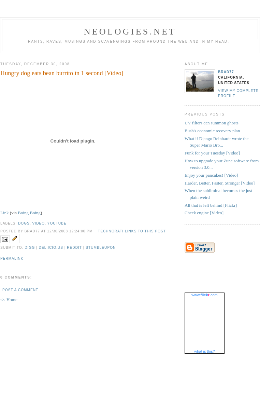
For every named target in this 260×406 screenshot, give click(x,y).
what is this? (204, 351)
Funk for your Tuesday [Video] (212, 152)
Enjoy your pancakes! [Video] (211, 175)
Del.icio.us (51, 247)
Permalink (12, 258)
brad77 (226, 72)
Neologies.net (130, 32)
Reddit (74, 247)
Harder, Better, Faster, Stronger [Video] (220, 183)
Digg (30, 247)
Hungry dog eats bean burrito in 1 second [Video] (62, 73)
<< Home (8, 299)
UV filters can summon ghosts (212, 122)
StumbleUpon (101, 247)
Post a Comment (20, 290)
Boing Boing (29, 212)
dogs (24, 223)
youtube (57, 223)
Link (4, 212)
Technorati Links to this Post (132, 231)
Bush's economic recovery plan (212, 130)
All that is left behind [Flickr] (211, 205)
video (38, 223)
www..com (204, 295)
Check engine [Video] (204, 212)
